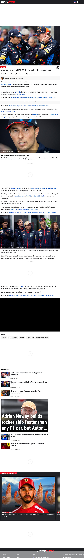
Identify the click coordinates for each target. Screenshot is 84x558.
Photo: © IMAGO (4, 64)
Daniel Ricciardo (39, 196)
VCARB (28, 196)
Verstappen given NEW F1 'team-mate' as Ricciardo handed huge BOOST (33, 97)
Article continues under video (30, 102)
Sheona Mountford (10, 78)
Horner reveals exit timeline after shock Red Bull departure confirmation (31, 295)
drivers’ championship (8, 111)
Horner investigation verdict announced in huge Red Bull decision (29, 106)
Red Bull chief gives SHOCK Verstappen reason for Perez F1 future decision (32, 212)
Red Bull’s (18, 92)
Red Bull (3, 67)
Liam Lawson (19, 196)
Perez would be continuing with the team (44, 188)
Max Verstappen (6, 84)
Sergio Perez (21, 94)
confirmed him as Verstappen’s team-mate (24, 209)
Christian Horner (15, 188)
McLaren (35, 115)
